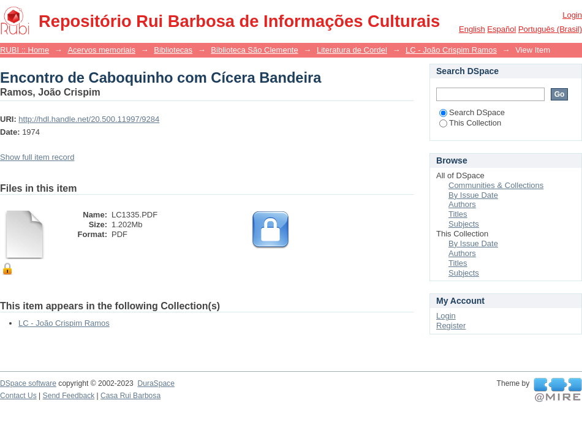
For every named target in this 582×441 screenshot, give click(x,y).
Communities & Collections (495, 185)
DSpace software (28, 383)
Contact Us (18, 395)
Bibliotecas (173, 50)
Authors (462, 204)
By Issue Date (473, 195)
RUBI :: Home (24, 50)
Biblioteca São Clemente (254, 50)
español (501, 29)
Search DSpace (472, 112)
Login (572, 15)
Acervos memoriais (101, 50)
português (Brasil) (550, 29)
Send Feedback (69, 395)
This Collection (470, 122)
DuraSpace (155, 383)
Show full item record (37, 157)
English (472, 29)
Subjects (463, 223)
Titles (457, 214)
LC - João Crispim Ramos (451, 50)
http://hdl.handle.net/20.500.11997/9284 (88, 119)
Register (451, 325)
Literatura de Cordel (352, 50)
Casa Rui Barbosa (130, 395)
